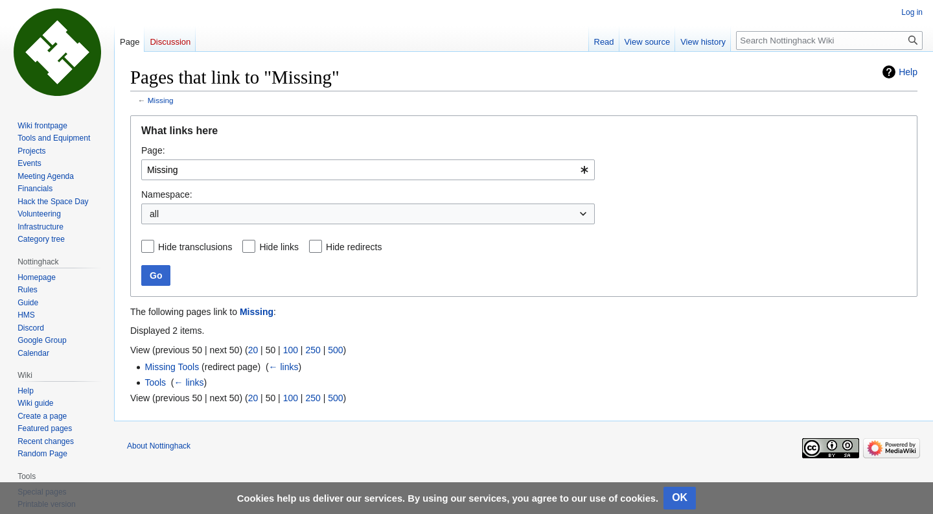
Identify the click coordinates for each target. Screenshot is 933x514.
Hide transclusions (195, 247)
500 (335, 350)
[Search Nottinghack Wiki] (829, 40)
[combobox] (368, 169)
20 (253, 350)
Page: (153, 150)
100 (290, 350)
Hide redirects (354, 247)
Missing (161, 100)
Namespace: (166, 194)
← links (284, 367)
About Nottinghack (158, 445)
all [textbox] (154, 214)
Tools (155, 382)
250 (312, 350)
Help (908, 72)
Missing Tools (171, 367)
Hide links (279, 247)
